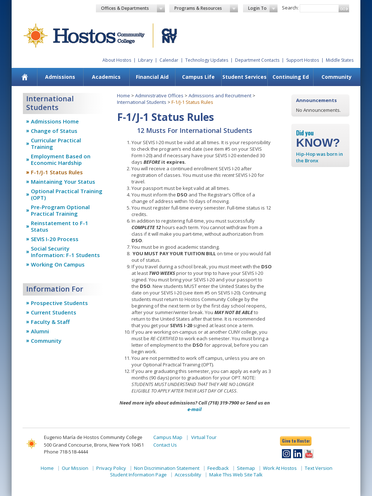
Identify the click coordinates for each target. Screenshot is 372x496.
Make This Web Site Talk (236, 474)
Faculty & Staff (50, 321)
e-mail (194, 409)
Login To (263, 8)
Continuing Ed (290, 76)
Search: (290, 7)
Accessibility (188, 474)
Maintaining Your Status (63, 181)
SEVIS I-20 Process (54, 239)
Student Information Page (138, 474)
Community (337, 76)
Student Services (244, 76)
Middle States (339, 60)
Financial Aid (152, 76)
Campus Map (167, 437)
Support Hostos (302, 60)
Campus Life (198, 76)
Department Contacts (257, 60)
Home (123, 95)
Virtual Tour (204, 437)
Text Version (318, 468)
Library (145, 60)
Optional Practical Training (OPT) (66, 194)
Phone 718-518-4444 (66, 451)
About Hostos (116, 60)
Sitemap (246, 468)
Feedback (218, 468)
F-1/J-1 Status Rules (57, 172)
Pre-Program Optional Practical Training (60, 210)
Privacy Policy (111, 468)
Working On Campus (58, 264)
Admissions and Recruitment (220, 95)
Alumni (40, 331)
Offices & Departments (133, 8)
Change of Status (54, 130)
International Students (141, 102)
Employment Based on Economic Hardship (60, 159)
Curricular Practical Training (56, 143)
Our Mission (75, 468)
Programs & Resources (206, 8)
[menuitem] (25, 77)
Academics (106, 76)
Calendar (168, 60)
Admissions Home (55, 121)
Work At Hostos (280, 468)
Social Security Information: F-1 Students (65, 251)
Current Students (53, 312)
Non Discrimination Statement (166, 468)
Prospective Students (59, 303)
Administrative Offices (159, 95)
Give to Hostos (296, 441)
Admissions (60, 76)
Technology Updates (206, 60)
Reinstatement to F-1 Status (59, 226)
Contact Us (165, 445)
